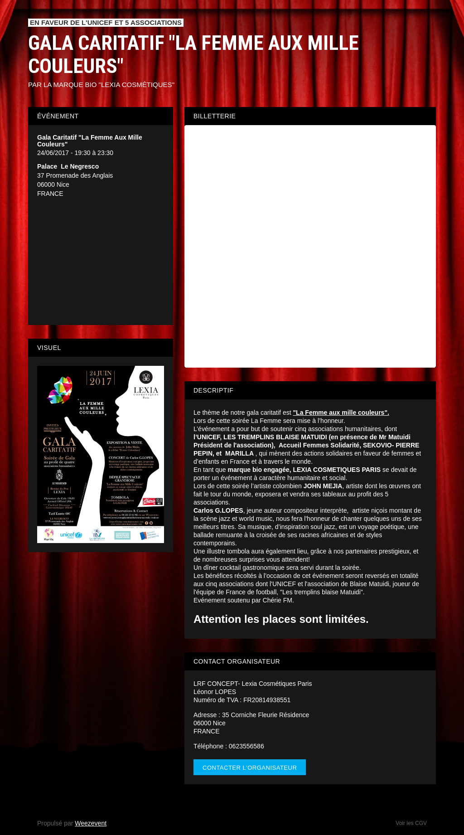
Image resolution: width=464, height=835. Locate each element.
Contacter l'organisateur (250, 767)
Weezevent (90, 823)
